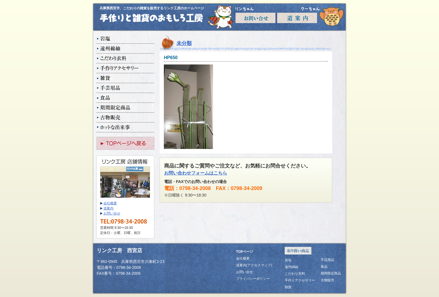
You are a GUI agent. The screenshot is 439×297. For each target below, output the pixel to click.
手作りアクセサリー (125, 68)
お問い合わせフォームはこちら (195, 173)
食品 (125, 98)
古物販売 (125, 118)
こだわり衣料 (125, 59)
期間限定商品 (125, 108)
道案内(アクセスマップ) (254, 265)
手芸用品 (125, 88)
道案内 (108, 208)
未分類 (184, 43)
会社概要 (110, 203)
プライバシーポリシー (253, 279)
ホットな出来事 (125, 128)
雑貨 (125, 78)
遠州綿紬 (125, 49)
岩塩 (125, 39)
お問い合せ (111, 213)
